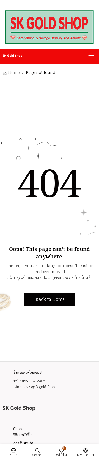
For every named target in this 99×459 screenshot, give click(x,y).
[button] (49, 299)
